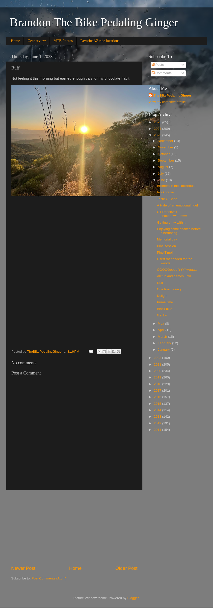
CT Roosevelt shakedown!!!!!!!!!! (172, 214)
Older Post (126, 568)
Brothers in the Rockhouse (176, 186)
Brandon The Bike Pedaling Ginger (94, 22)
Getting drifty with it (171, 222)
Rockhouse (165, 192)
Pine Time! (165, 252)
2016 (158, 397)
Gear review (36, 41)
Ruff (160, 283)
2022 (158, 358)
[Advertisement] (74, 527)
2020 (158, 371)
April (161, 330)
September (166, 160)
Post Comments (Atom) (49, 578)
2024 (158, 129)
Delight (162, 296)
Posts (158, 65)
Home (15, 41)
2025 (158, 122)
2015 (158, 403)
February (165, 343)
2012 (158, 423)
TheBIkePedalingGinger (172, 95)
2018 (158, 384)
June (162, 180)
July (161, 173)
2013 (158, 416)
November (166, 147)
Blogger (133, 598)
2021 (158, 364)
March (163, 336)
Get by (162, 315)
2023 (158, 135)
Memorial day (167, 239)
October (164, 154)
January (164, 349)
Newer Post (23, 568)
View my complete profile (167, 102)
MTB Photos (63, 41)
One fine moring (169, 289)
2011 (158, 430)
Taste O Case (167, 199)
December (166, 141)
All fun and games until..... (176, 276)
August (163, 167)
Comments (162, 73)
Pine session (166, 246)
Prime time (165, 302)
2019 (158, 377)
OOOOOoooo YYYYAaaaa (177, 269)
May (161, 323)
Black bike (164, 309)
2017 (158, 390)
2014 (158, 410)
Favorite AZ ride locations (99, 41)
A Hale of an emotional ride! (177, 205)
